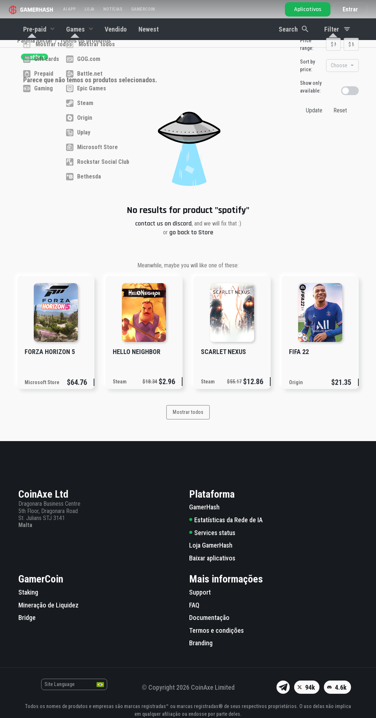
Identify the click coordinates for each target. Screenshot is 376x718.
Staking (28, 592)
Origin (296, 395)
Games (76, 29)
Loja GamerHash (210, 545)
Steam (120, 394)
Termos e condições (216, 630)
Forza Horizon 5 (50, 364)
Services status (212, 533)
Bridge (27, 617)
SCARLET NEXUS (223, 364)
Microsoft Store (42, 395)
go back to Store (191, 245)
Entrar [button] (350, 9)
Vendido (116, 29)
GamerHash (204, 507)
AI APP (69, 9)
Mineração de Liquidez (48, 605)
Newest (148, 29)
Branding (201, 643)
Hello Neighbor (136, 364)
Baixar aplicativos (212, 558)
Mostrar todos (188, 425)
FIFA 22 (299, 364)
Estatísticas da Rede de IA (226, 520)
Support (200, 592)
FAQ (194, 605)
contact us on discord (163, 236)
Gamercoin (143, 9)
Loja (89, 9)
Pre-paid (35, 29)
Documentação (209, 617)
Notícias (112, 9)
